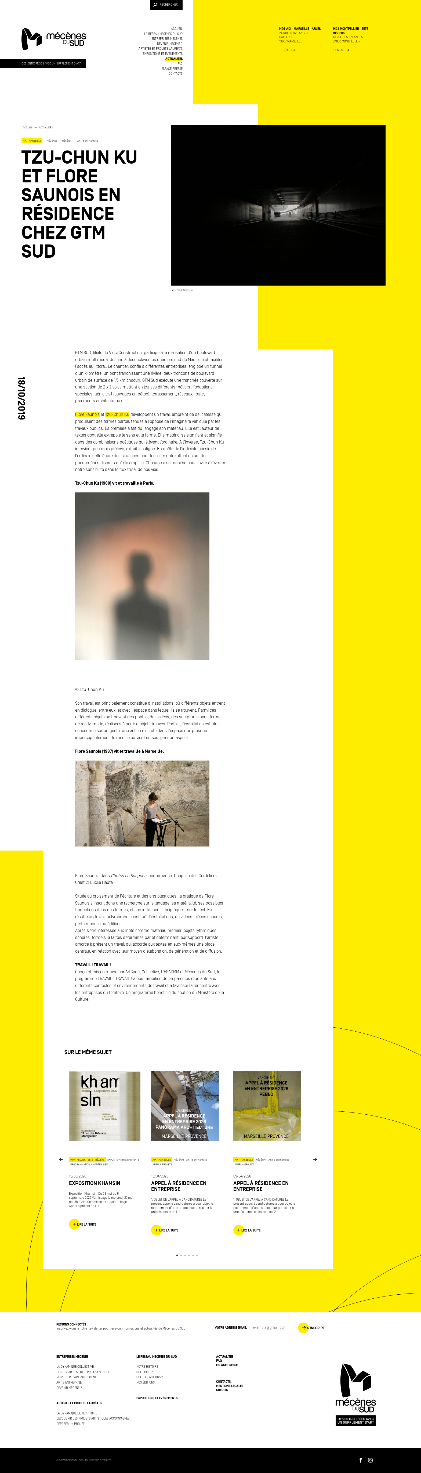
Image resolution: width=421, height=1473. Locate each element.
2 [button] (182, 1255)
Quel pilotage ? (147, 1372)
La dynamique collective (75, 1366)
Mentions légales (229, 1386)
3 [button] (186, 1255)
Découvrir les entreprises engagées (83, 1372)
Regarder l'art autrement (76, 1377)
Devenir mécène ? (170, 44)
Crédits (222, 1390)
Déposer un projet (70, 1424)
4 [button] (190, 1255)
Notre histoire (147, 1366)
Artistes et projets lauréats (161, 49)
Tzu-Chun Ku (117, 414)
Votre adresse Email (231, 1328)
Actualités (174, 59)
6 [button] (198, 1255)
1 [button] (178, 1255)
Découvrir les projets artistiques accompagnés (92, 1418)
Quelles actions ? (149, 1377)
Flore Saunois (87, 414)
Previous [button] (61, 1159)
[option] (85, 193)
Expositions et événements (163, 54)
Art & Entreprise (69, 1382)
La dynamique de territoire (76, 1413)
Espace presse (172, 69)
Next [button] (315, 1159)
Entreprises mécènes (167, 39)
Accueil (177, 29)
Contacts (176, 73)
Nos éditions (145, 1382)
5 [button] (194, 1255)
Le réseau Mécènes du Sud (163, 34)
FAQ (180, 64)
